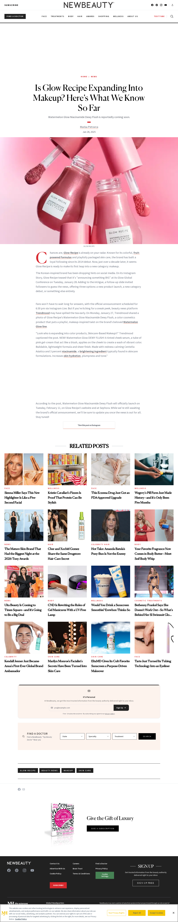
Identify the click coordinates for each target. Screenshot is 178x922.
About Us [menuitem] (133, 16)
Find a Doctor (101, 863)
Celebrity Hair (100, 544)
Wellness (54, 488)
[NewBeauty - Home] (89, 5)
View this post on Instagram (89, 425)
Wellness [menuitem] (118, 16)
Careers (76, 863)
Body (138, 544)
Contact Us (55, 863)
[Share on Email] (23, 789)
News (94, 76)
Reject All (137, 913)
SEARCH (147, 736)
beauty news (50, 770)
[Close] (173, 913)
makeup (68, 770)
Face (7, 488)
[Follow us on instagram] (161, 5)
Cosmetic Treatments (148, 600)
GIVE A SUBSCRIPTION (102, 828)
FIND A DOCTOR (15, 16)
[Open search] (171, 16)
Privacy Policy (102, 868)
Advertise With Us (57, 868)
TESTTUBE (159, 16)
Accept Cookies (156, 913)
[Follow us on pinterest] (157, 5)
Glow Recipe (71, 252)
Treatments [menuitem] (57, 16)
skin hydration (72, 355)
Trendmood (43, 313)
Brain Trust (77, 868)
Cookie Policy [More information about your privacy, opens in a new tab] (21, 919)
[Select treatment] (124, 736)
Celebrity (10, 656)
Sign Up (121, 707)
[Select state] (72, 736)
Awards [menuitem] (90, 16)
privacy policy (110, 714)
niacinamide (69, 351)
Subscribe (11, 5)
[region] (89, 913)
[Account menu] (172, 5)
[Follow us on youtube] (166, 5)
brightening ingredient (93, 351)
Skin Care (54, 656)
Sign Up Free (145, 883)
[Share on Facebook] (19, 789)
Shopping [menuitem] (103, 16)
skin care (85, 770)
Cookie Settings (104, 875)
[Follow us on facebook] (152, 5)
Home (84, 76)
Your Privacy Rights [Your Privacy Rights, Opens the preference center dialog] (116, 913)
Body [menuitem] (71, 16)
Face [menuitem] (44, 16)
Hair (50, 544)
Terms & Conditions (81, 873)
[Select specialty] (98, 736)
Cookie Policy (55, 873)
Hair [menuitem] (79, 16)
